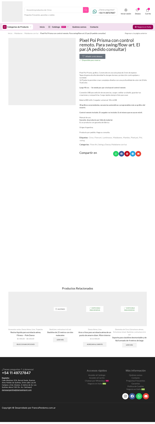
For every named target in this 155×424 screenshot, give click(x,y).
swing (82, 140)
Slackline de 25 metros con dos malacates (60, 333)
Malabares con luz (31, 33)
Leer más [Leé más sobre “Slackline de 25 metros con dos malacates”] (60, 340)
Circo (91, 137)
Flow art (98, 137)
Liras (38, 329)
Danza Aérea (30, 329)
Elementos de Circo (121, 329)
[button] (126, 12)
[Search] (86, 10)
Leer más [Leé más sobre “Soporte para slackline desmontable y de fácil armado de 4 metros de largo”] (129, 345)
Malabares (18, 33)
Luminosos (107, 137)
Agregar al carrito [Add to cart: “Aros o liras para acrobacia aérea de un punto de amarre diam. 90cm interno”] (95, 344)
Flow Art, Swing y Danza (100, 144)
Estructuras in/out (120, 332)
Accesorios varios (18, 329)
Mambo (126, 137)
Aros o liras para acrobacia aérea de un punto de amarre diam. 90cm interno (94, 333)
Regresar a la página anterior (136, 33)
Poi (140, 137)
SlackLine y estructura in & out (60, 329)
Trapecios (25, 332)
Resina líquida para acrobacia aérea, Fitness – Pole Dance (25, 336)
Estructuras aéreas (137, 329)
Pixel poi (134, 137)
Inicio (10, 33)
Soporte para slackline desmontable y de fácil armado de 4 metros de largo (129, 338)
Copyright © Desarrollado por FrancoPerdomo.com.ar (28, 410)
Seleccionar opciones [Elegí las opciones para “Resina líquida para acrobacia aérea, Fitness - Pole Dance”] (26, 347)
